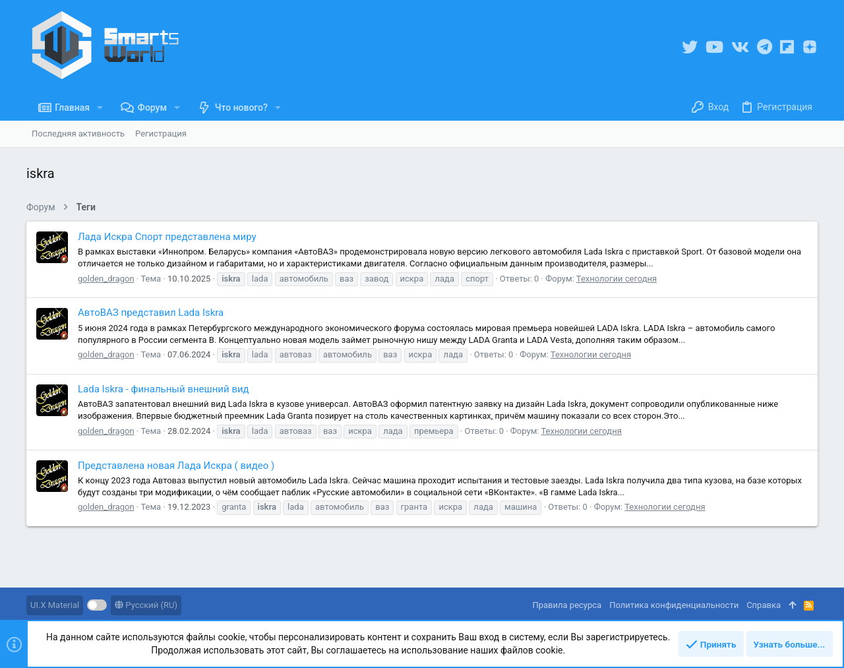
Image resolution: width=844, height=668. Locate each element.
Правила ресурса (566, 605)
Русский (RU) (146, 605)
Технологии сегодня (616, 279)
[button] (100, 107)
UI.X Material (54, 605)
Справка (763, 605)
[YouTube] (714, 47)
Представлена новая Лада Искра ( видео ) (176, 465)
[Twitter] (690, 47)
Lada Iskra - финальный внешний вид (163, 389)
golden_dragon (106, 279)
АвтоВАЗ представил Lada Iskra (151, 313)
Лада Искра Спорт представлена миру (167, 237)
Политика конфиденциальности (673, 605)
